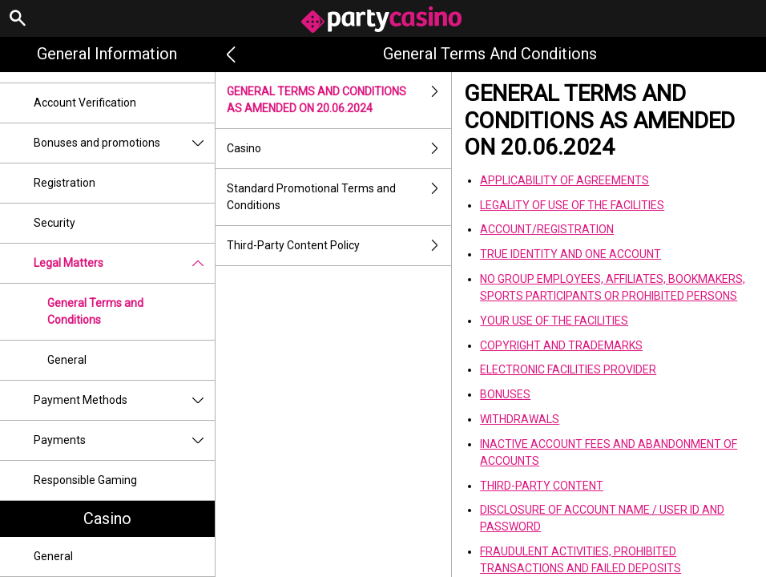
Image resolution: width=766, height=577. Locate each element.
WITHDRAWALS (519, 419)
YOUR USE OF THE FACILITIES (554, 320)
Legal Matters (124, 263)
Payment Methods (124, 400)
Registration (64, 182)
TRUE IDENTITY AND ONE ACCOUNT (570, 254)
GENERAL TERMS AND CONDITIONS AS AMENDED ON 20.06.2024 (339, 100)
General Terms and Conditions (95, 311)
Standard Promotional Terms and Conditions (339, 197)
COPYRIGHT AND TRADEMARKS (561, 345)
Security (54, 222)
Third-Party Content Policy (339, 245)
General (67, 359)
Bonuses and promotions (124, 143)
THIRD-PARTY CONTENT (541, 485)
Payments (124, 440)
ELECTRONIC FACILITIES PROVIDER (568, 369)
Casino (107, 518)
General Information (107, 53)
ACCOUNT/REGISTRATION (547, 229)
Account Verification (85, 102)
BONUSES (505, 394)
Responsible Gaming (85, 480)
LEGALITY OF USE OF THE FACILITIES (572, 205)
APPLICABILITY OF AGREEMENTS (564, 180)
